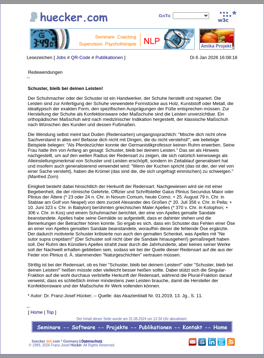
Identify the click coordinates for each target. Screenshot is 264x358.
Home (37, 312)
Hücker (75, 345)
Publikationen (109, 57)
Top (50, 312)
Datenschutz (91, 341)
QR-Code (80, 57)
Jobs (61, 57)
